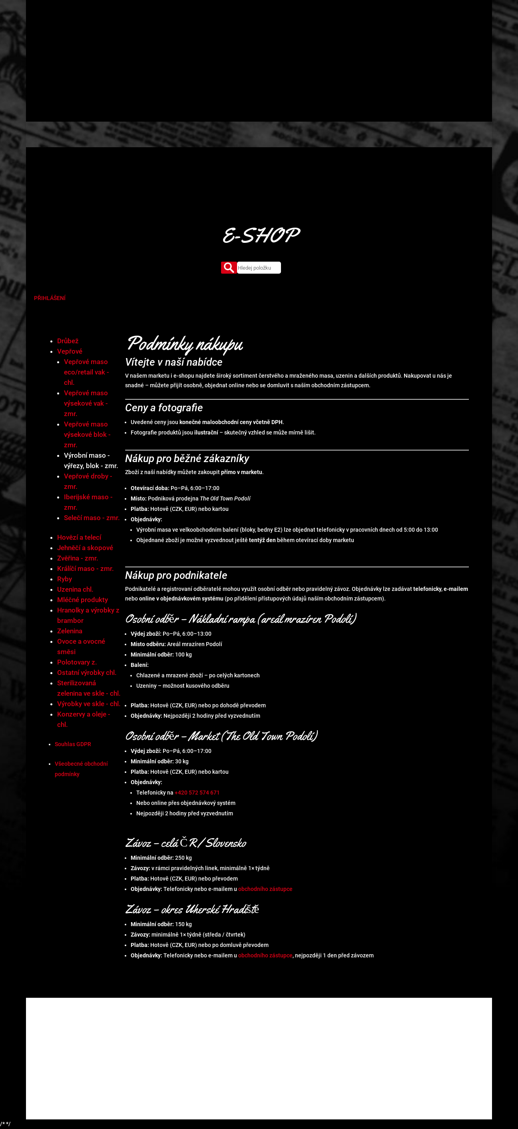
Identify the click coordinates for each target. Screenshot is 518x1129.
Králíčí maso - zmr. (85, 568)
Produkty (248, 34)
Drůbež (68, 341)
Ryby (64, 579)
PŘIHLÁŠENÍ (50, 298)
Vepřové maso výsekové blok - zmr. (87, 434)
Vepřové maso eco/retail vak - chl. (86, 372)
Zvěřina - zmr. (77, 558)
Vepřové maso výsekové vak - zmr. (86, 403)
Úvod (198, 34)
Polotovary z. (77, 662)
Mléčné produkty (82, 600)
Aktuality (341, 34)
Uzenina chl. (75, 589)
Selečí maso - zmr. (92, 518)
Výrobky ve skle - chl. (89, 704)
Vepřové (69, 351)
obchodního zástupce (265, 889)
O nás (220, 34)
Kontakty (373, 34)
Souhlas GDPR (73, 744)
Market (277, 34)
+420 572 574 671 (197, 792)
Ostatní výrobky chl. (87, 673)
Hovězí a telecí (79, 537)
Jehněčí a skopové (85, 548)
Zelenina (69, 631)
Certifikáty (308, 34)
